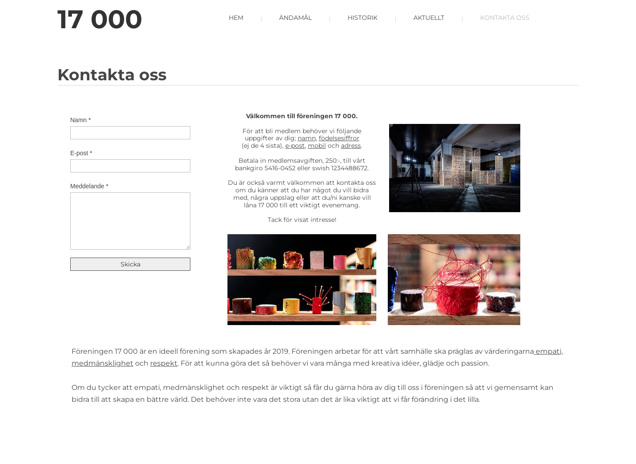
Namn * (80, 119)
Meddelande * (89, 186)
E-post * (81, 153)
